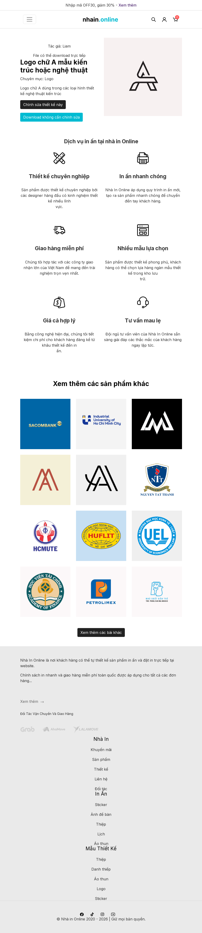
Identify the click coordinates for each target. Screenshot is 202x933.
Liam (67, 46)
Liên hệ (101, 779)
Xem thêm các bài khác (101, 632)
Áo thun (101, 843)
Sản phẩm (101, 759)
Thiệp (101, 824)
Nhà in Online (73, 919)
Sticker (101, 804)
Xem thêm (127, 5)
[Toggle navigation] (29, 19)
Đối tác (101, 788)
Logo (49, 78)
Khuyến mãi (101, 749)
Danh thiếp (101, 869)
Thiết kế (101, 769)
